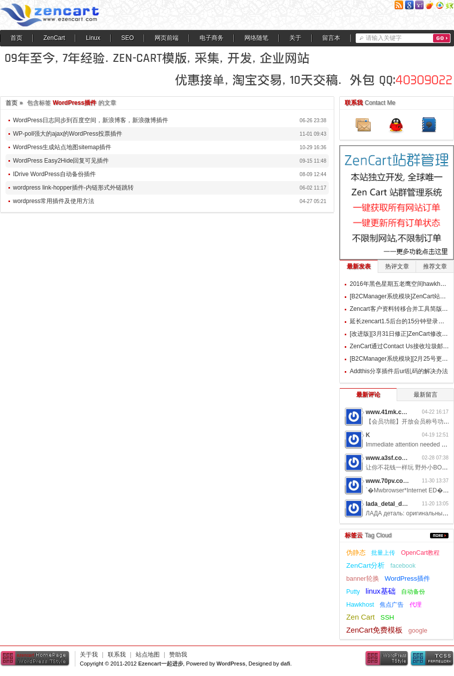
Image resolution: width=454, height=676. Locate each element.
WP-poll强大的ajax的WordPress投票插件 (67, 133)
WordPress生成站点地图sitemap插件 (62, 147)
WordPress (231, 664)
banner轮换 (362, 578)
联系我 (117, 654)
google (417, 630)
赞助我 (178, 654)
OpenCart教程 (420, 552)
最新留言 (426, 394)
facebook (403, 565)
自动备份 (413, 591)
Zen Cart (360, 617)
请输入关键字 (384, 37)
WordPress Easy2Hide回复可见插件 (61, 160)
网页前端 (167, 37)
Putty (353, 591)
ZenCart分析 (365, 565)
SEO (127, 37)
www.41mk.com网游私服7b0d (407, 412)
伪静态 (356, 552)
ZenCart (54, 37)
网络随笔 (256, 37)
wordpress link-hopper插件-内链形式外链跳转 (73, 187)
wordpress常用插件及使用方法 (53, 201)
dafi (285, 664)
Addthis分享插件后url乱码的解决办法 (399, 371)
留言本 (331, 37)
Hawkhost (360, 604)
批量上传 (383, 552)
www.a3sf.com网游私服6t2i (404, 457)
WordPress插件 (407, 578)
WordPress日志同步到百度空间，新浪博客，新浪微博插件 (90, 120)
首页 (16, 37)
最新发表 (359, 266)
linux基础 (381, 591)
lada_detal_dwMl (389, 503)
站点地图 (148, 654)
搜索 (442, 38)
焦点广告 (392, 604)
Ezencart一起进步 (160, 664)
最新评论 (368, 394)
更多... (439, 535)
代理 (416, 604)
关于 (295, 37)
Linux (93, 37)
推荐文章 (435, 266)
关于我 (89, 654)
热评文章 (397, 266)
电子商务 (212, 37)
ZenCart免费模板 (374, 630)
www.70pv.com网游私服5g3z (406, 480)
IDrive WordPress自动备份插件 (54, 174)
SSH (387, 617)
